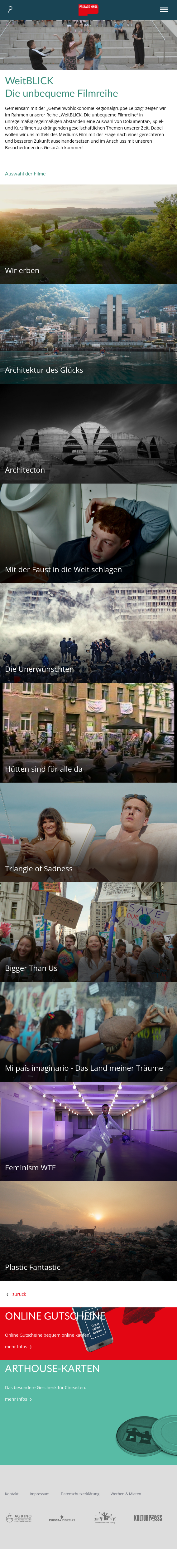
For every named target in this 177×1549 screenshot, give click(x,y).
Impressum (40, 1494)
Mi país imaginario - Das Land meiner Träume (84, 1068)
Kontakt (11, 1494)
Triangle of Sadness (39, 868)
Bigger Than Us (31, 968)
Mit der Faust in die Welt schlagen (63, 569)
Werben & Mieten (126, 1494)
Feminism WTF (30, 1168)
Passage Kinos (88, 10)
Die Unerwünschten (39, 669)
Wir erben (22, 270)
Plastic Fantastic (32, 1267)
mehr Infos (19, 1347)
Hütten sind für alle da (44, 769)
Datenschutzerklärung (80, 1494)
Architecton (25, 470)
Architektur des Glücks (44, 370)
